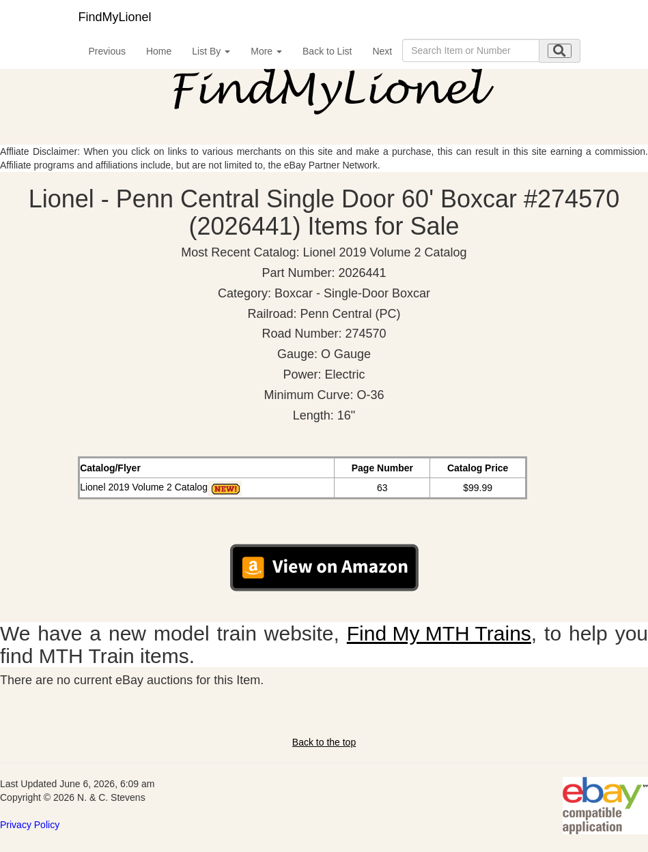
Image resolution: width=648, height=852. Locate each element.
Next (382, 51)
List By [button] (211, 51)
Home (158, 51)
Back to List (327, 51)
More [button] (266, 51)
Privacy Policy (29, 824)
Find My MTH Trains (439, 633)
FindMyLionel (115, 17)
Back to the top (324, 742)
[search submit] (560, 51)
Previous (107, 51)
